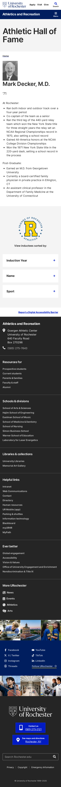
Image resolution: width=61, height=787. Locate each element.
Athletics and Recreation (21, 14)
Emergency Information (42, 767)
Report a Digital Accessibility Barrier (38, 312)
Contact (7, 495)
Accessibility (10, 557)
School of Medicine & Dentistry (20, 421)
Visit (39, 4)
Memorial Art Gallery (14, 465)
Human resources (12, 504)
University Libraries (13, 461)
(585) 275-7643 (17, 348)
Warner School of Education (18, 435)
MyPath (7, 532)
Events (9, 598)
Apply (32, 4)
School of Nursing (13, 426)
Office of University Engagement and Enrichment (30, 566)
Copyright (22, 767)
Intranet (7, 486)
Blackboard (9, 523)
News (8, 592)
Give (46, 4)
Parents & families (12, 378)
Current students (12, 373)
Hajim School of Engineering (18, 412)
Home (6, 55)
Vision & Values (11, 562)
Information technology (16, 518)
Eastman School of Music (17, 417)
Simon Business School (16, 430)
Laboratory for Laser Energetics (20, 440)
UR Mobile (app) (11, 509)
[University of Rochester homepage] (14, 5)
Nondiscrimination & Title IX (18, 571)
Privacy (10, 767)
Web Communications (15, 491)
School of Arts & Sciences (17, 408)
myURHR (7, 527)
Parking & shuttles (13, 514)
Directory (8, 500)
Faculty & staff (10, 382)
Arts (8, 610)
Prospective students (14, 368)
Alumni (7, 387)
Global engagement (13, 553)
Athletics (10, 604)
